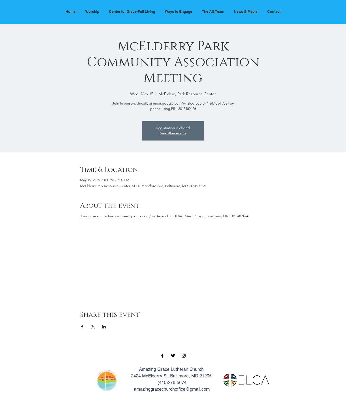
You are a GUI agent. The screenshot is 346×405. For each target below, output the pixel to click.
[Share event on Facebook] (82, 326)
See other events (173, 133)
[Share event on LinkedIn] (104, 326)
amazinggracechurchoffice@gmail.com (172, 389)
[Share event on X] (93, 326)
